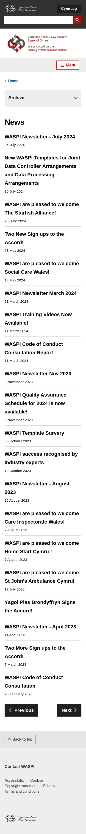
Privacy (49, 786)
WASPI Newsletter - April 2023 (40, 627)
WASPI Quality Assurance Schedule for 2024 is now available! (35, 403)
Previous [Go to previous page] (24, 710)
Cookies (37, 780)
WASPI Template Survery (34, 433)
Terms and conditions (22, 791)
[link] (13, 81)
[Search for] (38, 20)
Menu (68, 65)
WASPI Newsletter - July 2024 (40, 137)
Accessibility (15, 780)
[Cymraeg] (69, 9)
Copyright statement (21, 786)
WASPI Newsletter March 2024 (41, 293)
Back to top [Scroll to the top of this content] (20, 739)
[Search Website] (77, 20)
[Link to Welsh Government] (21, 9)
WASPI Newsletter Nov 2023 (38, 373)
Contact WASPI (19, 766)
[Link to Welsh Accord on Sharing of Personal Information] (43, 43)
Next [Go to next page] (67, 710)
